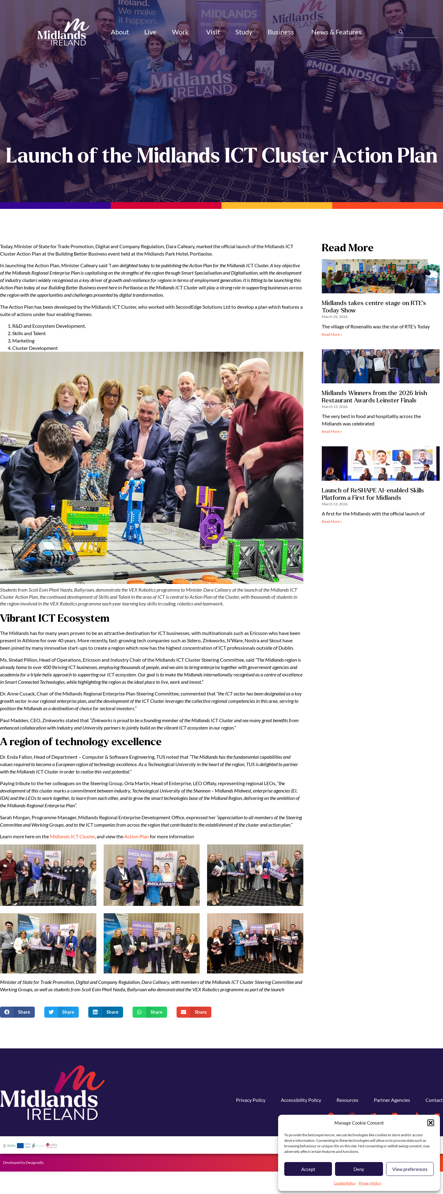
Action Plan (136, 859)
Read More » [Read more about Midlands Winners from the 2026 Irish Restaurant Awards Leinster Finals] (332, 454)
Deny (358, 1169)
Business (282, 32)
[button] (431, 1123)
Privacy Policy (370, 1183)
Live (150, 32)
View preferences (410, 1169)
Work (181, 32)
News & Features (337, 32)
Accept (308, 1169)
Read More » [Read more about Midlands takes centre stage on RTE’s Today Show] (332, 356)
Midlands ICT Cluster (72, 859)
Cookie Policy (345, 1183)
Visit (213, 32)
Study (243, 32)
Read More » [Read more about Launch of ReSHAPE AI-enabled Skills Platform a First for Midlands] (332, 544)
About (120, 32)
